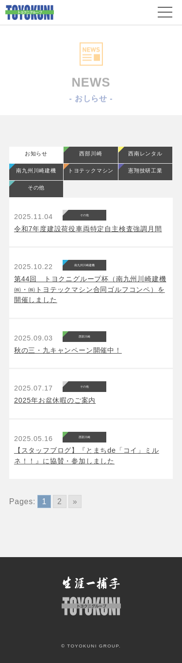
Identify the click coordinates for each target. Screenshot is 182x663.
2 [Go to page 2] (59, 501)
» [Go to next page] (75, 501)
